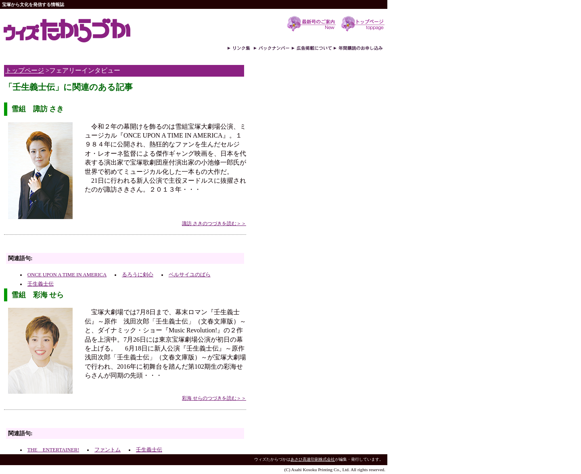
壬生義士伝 (40, 284)
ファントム (107, 450)
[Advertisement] (98, 246)
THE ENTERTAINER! (53, 450)
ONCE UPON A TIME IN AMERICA (67, 275)
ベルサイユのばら (190, 275)
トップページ (24, 70)
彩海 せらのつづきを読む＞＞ (214, 398)
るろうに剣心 (137, 275)
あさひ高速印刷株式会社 (312, 459)
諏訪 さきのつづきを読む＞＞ (214, 223)
